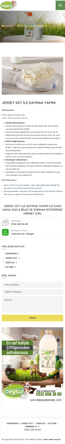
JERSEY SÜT (11, 258)
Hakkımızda (11, 253)
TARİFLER (10, 262)
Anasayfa (9, 26)
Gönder (32, 318)
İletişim (9, 267)
